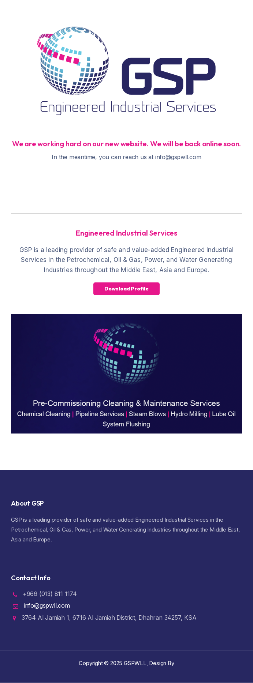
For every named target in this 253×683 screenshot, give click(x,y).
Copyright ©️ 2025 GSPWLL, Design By (126, 663)
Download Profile (126, 288)
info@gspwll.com (47, 605)
